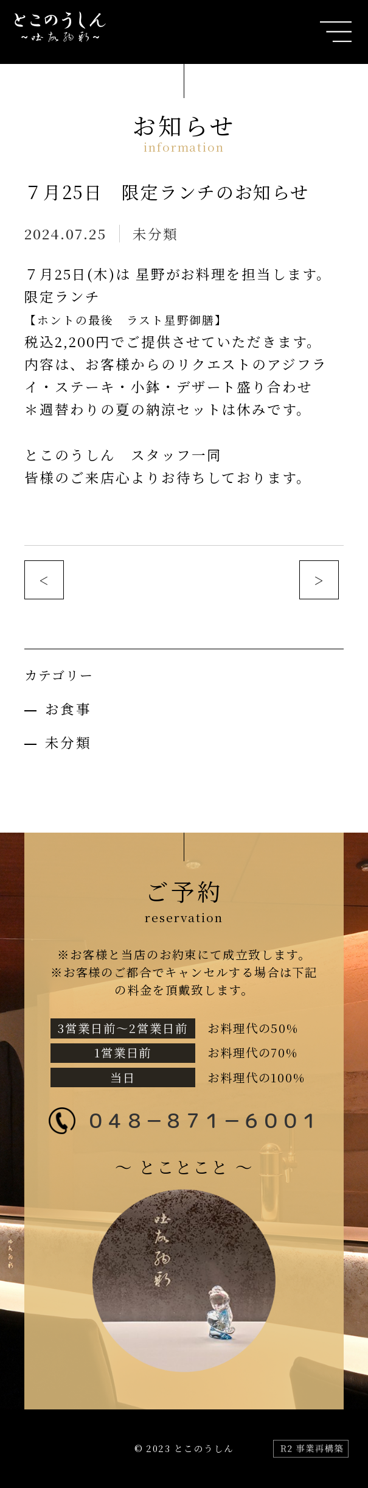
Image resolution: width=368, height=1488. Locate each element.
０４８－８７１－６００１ (202, 1120)
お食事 (68, 708)
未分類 (155, 233)
